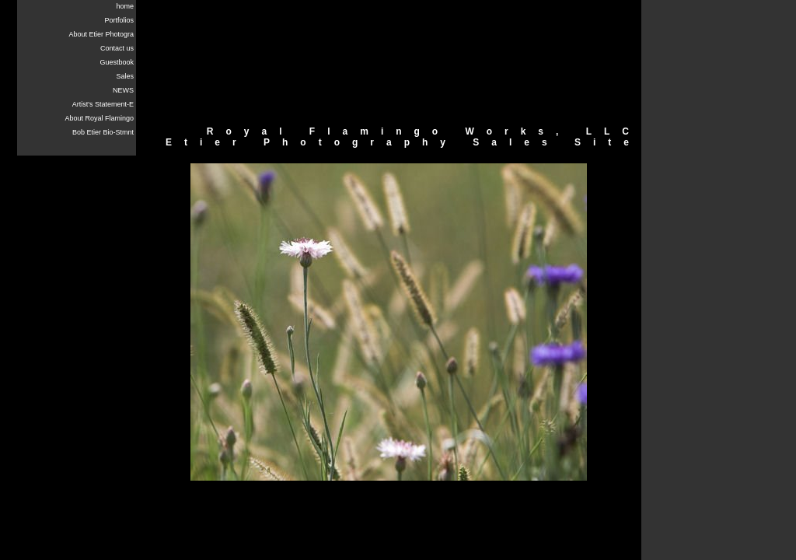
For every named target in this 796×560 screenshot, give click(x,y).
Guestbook (117, 62)
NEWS (123, 90)
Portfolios (119, 20)
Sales (125, 76)
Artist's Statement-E (103, 104)
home (125, 6)
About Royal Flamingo (99, 118)
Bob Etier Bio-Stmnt (103, 132)
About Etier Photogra (101, 34)
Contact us (117, 48)
